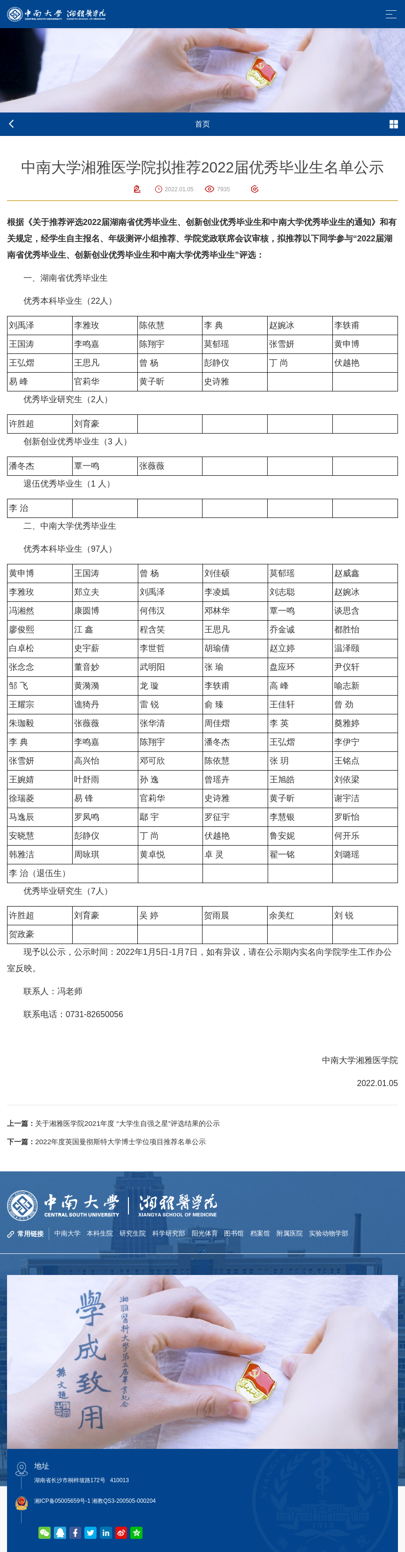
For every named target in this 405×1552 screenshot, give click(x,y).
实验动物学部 (330, 1233)
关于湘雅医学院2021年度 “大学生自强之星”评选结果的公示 (120, 1123)
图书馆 (235, 1233)
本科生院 (100, 1233)
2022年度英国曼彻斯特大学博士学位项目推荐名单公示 (112, 1142)
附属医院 (291, 1233)
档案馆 (261, 1233)
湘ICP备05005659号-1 (62, 1501)
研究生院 (133, 1233)
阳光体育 (205, 1233)
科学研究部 (169, 1233)
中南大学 (67, 1233)
